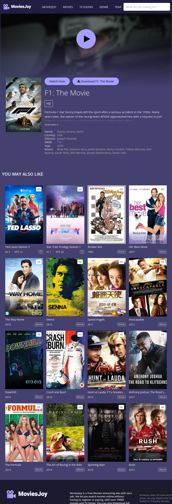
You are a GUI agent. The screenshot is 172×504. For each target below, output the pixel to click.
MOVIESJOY (49, 7)
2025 (60, 146)
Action (61, 131)
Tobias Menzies (135, 149)
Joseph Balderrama (99, 153)
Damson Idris (78, 149)
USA (59, 135)
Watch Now (57, 81)
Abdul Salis (119, 153)
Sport (80, 131)
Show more (51, 124)
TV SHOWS (86, 7)
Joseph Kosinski (67, 138)
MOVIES (68, 7)
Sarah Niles (62, 153)
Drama (71, 131)
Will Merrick (78, 153)
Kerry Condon (115, 149)
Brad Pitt (62, 149)
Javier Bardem (96, 149)
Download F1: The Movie (95, 81)
